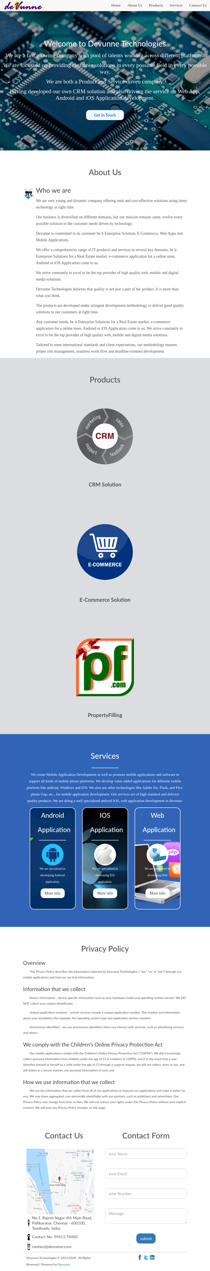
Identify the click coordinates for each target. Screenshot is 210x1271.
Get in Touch (105, 115)
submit (146, 1238)
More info (52, 893)
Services (176, 5)
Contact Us (198, 5)
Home (116, 5)
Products (156, 5)
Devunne (64, 1264)
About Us (134, 5)
